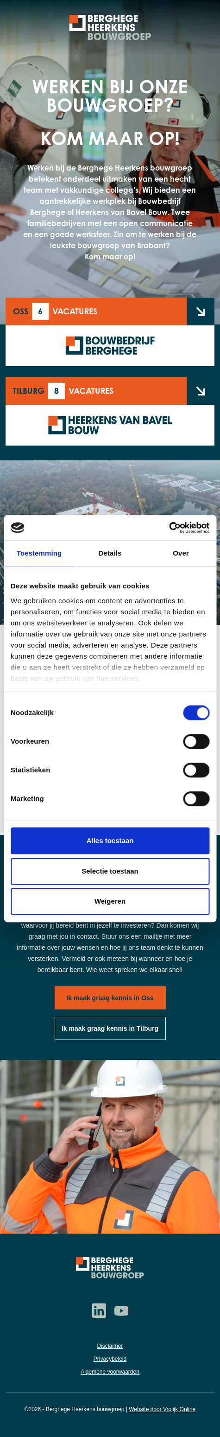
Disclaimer (110, 1346)
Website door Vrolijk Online (162, 1409)
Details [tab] (110, 553)
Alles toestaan (110, 840)
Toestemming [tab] (39, 553)
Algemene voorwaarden (110, 1372)
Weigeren (110, 901)
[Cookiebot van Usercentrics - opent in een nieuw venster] (168, 528)
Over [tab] (181, 553)
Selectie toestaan (110, 871)
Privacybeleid (110, 1359)
